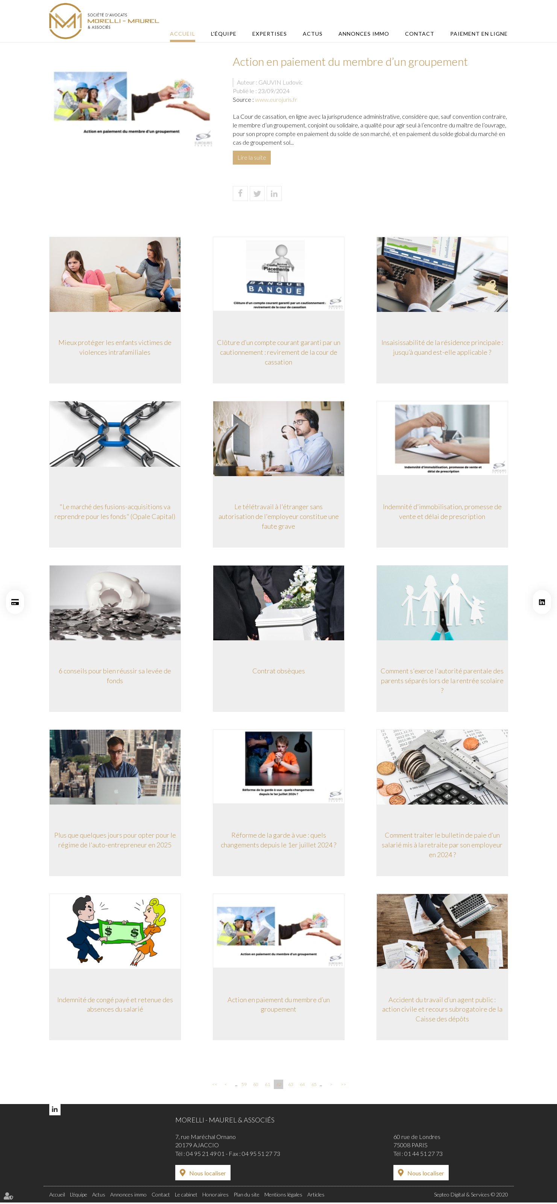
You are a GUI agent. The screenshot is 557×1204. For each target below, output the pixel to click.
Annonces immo (365, 33)
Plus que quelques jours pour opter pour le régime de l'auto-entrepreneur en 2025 (115, 841)
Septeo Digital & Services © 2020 (471, 1196)
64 (302, 1086)
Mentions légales (283, 1196)
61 (267, 1086)
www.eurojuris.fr (276, 99)
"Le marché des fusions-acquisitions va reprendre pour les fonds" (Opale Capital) (115, 511)
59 (244, 1086)
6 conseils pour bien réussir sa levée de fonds (115, 676)
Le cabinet (186, 1196)
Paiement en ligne (479, 33)
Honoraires (215, 1196)
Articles (316, 1196)
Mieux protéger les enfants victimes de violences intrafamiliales (115, 347)
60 (255, 1086)
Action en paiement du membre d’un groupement (279, 1005)
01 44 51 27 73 (423, 1155)
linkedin (542, 602)
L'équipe (226, 33)
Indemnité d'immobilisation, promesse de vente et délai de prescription (442, 511)
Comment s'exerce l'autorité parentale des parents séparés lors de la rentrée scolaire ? (442, 680)
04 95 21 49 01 (205, 1155)
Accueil (186, 33)
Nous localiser (207, 1174)
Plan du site (247, 1196)
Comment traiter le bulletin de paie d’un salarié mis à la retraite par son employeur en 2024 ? (442, 845)
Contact (420, 33)
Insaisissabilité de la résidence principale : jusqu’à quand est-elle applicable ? (442, 347)
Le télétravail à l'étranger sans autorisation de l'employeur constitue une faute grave (279, 516)
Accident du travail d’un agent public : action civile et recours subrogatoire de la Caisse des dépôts (442, 1010)
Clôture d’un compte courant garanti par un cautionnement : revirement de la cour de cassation (278, 351)
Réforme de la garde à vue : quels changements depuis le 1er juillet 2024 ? (278, 841)
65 (314, 1086)
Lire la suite (251, 157)
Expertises (272, 33)
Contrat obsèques (278, 671)
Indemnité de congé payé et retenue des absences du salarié (115, 1005)
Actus (314, 33)
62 (279, 1086)
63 (290, 1086)
